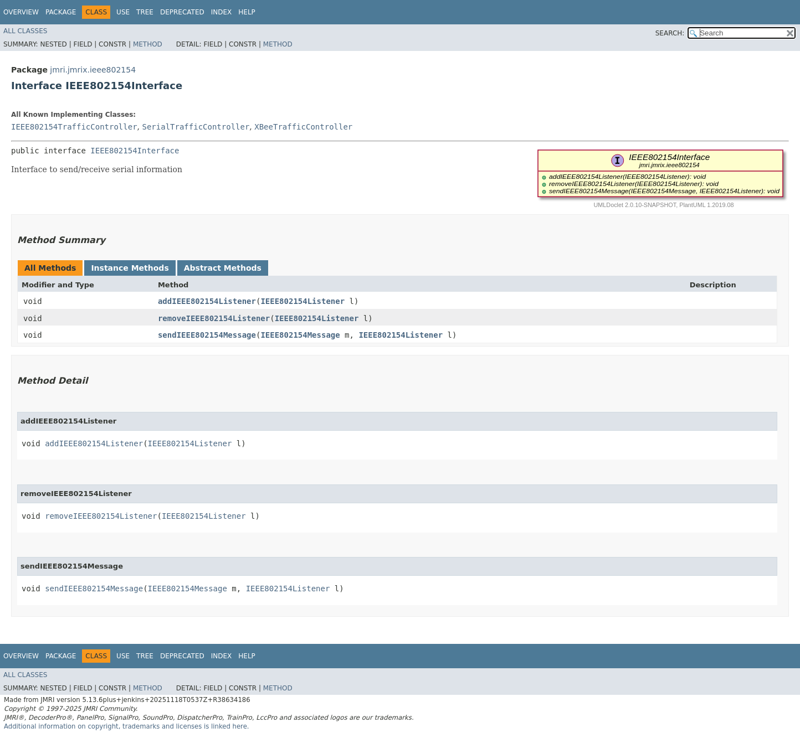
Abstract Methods (222, 268)
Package (60, 12)
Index (221, 12)
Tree (144, 12)
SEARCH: (670, 33)
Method (147, 44)
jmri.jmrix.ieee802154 (93, 69)
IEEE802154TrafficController (74, 126)
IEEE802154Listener (302, 301)
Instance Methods (129, 268)
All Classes (25, 31)
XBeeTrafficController (303, 126)
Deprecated (182, 12)
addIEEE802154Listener (207, 301)
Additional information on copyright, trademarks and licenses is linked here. (126, 726)
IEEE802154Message (300, 335)
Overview (21, 12)
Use (123, 12)
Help (246, 12)
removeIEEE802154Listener (214, 318)
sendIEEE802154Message (207, 335)
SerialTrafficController (195, 126)
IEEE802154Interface (134, 150)
